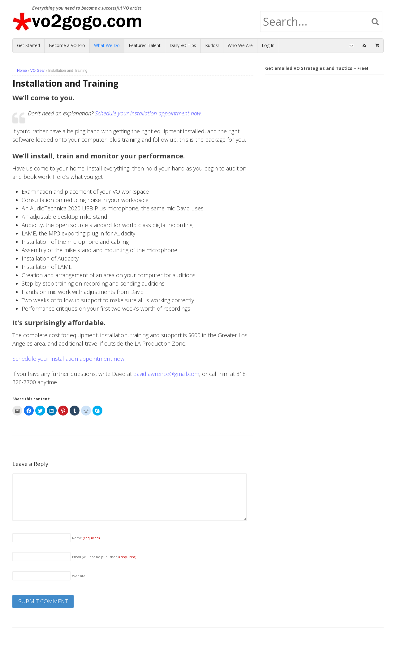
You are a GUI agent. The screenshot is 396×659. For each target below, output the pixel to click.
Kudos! (212, 45)
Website (78, 576)
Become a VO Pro (67, 45)
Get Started (28, 45)
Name (86, 538)
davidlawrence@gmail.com (166, 373)
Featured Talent (145, 45)
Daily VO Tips (183, 45)
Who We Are (240, 45)
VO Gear (37, 70)
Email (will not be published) (104, 556)
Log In (268, 45)
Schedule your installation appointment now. (148, 113)
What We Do (107, 45)
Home (22, 70)
